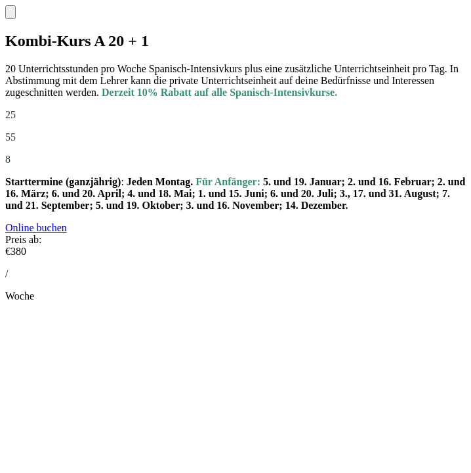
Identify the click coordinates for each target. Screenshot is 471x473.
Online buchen (36, 227)
